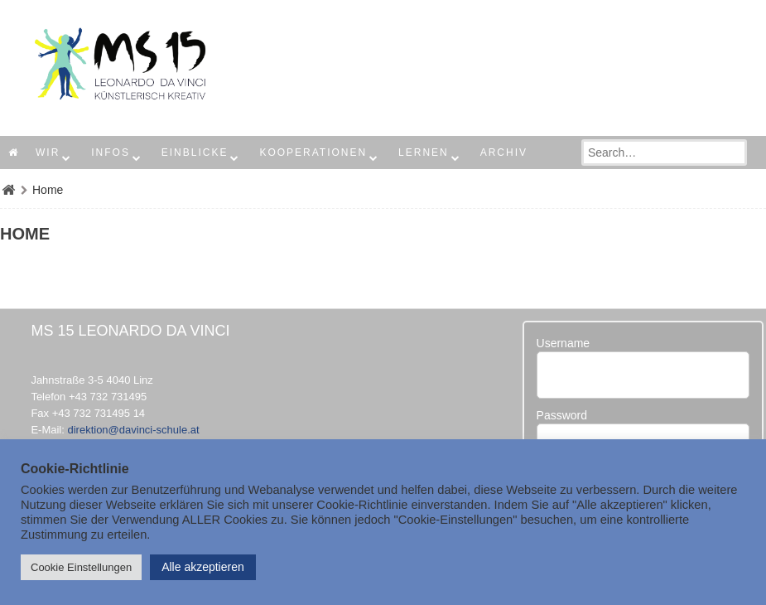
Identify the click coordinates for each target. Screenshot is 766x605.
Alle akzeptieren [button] (202, 567)
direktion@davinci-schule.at (133, 430)
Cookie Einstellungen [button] (81, 567)
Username (563, 343)
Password (562, 415)
